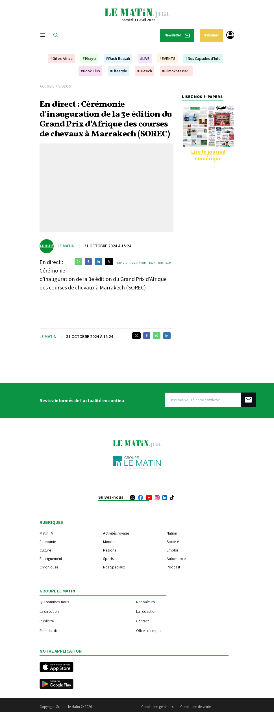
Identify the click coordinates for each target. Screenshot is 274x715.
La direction (49, 611)
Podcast (173, 567)
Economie (48, 541)
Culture (45, 550)
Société (173, 541)
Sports (108, 558)
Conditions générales (157, 706)
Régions (109, 550)
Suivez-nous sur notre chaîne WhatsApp (143, 263)
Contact (142, 620)
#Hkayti (89, 58)
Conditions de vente (195, 706)
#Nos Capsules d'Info (203, 58)
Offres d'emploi (149, 630)
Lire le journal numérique (208, 155)
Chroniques (49, 567)
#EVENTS (167, 58)
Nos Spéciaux (114, 567)
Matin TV (46, 533)
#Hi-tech (144, 70)
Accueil (47, 86)
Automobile (176, 558)
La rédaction (146, 611)
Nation (172, 533)
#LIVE (144, 58)
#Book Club (90, 70)
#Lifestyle (118, 70)
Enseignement (51, 558)
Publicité (47, 620)
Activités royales (116, 533)
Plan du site (49, 630)
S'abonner (211, 35)
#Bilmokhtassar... (176, 70)
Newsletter (177, 35)
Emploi (172, 550)
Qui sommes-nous (54, 601)
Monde (108, 541)
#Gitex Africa (62, 58)
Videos (64, 86)
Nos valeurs (145, 601)
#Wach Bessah (118, 58)
